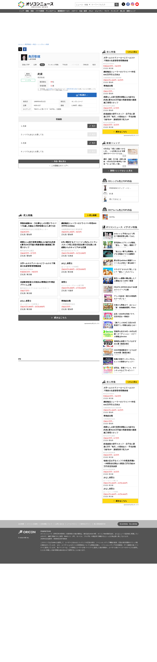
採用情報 (125, 622)
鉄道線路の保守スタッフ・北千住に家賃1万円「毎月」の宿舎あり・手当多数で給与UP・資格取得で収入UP (120, 147)
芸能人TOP (26, 65)
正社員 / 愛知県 (38, 228)
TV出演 (65, 65)
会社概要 (21, 622)
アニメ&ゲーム (51, 11)
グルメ (91, 11)
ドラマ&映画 (40, 11)
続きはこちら (60, 317)
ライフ (107, 11)
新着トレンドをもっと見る (120, 201)
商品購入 (82, 95)
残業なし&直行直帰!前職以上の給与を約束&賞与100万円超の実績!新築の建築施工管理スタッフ (120, 130)
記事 (35, 65)
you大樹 (49, 89)
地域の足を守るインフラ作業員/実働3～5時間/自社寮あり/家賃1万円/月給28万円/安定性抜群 (119, 562)
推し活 (122, 11)
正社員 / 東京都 (38, 268)
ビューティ (99, 11)
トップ (21, 11)
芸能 (27, 11)
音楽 (32, 11)
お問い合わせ (59, 622)
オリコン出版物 (32, 622)
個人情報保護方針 (100, 622)
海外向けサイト (85, 622)
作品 (42, 65)
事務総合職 (108, 116)
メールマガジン (72, 622)
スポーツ (74, 11)
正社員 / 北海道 (79, 249)
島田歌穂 (34, 56)
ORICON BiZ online (72, 89)
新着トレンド (131, 11)
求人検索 (93, 215)
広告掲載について (46, 622)
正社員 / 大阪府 (79, 286)
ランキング (114, 11)
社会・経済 (83, 11)
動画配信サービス (64, 11)
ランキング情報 (53, 65)
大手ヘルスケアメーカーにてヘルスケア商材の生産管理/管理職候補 (119, 89)
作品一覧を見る (59, 161)
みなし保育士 (109, 576)
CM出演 (86, 65)
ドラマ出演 (75, 65)
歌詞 (94, 65)
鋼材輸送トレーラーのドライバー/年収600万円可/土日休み (119, 103)
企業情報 (134, 622)
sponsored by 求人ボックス (91, 323)
